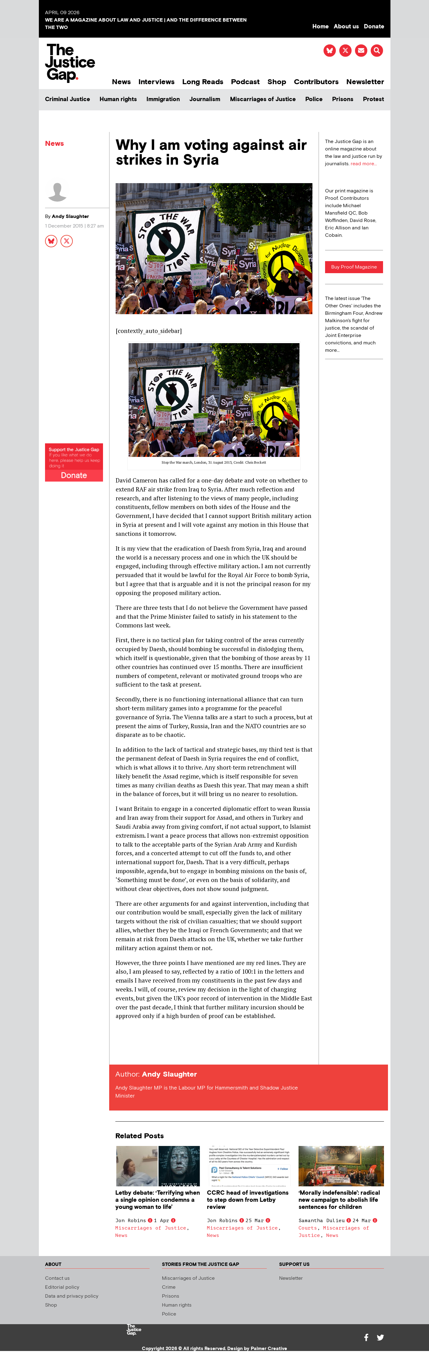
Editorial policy (62, 1287)
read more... (364, 164)
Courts (308, 1228)
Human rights (118, 99)
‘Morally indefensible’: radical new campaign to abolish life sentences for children (339, 1200)
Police (314, 99)
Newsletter (365, 82)
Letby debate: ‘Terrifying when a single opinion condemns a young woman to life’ (157, 1200)
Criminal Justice (67, 99)
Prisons (342, 99)
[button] (377, 50)
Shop (276, 82)
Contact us (57, 1278)
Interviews (156, 82)
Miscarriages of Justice (263, 99)
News (121, 82)
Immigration (163, 99)
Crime (168, 1287)
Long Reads (202, 82)
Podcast (245, 82)
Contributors (316, 82)
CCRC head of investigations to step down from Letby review (248, 1200)
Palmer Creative (269, 1349)
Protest (373, 99)
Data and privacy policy (71, 1296)
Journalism (204, 99)
